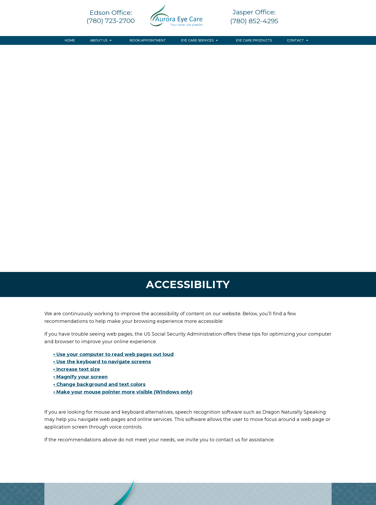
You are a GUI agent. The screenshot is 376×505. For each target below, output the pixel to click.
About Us (98, 40)
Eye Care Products (254, 40)
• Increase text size (76, 369)
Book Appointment (148, 40)
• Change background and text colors (99, 384)
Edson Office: (111, 12)
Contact (295, 40)
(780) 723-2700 (110, 21)
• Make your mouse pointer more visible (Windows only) (122, 392)
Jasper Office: (254, 12)
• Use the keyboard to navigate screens (102, 362)
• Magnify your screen (80, 377)
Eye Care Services (197, 40)
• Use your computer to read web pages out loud (113, 354)
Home (70, 40)
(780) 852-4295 (254, 21)
